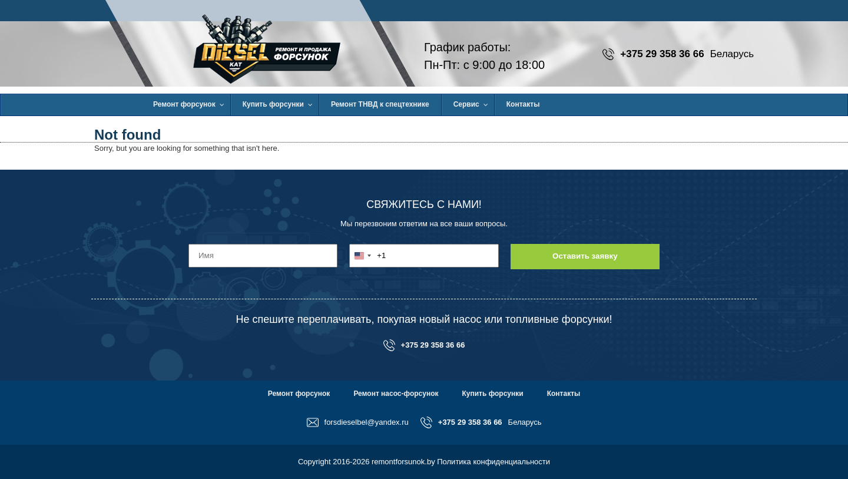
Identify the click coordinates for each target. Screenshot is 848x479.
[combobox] (368, 256)
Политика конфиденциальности (493, 461)
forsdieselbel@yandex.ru (358, 422)
